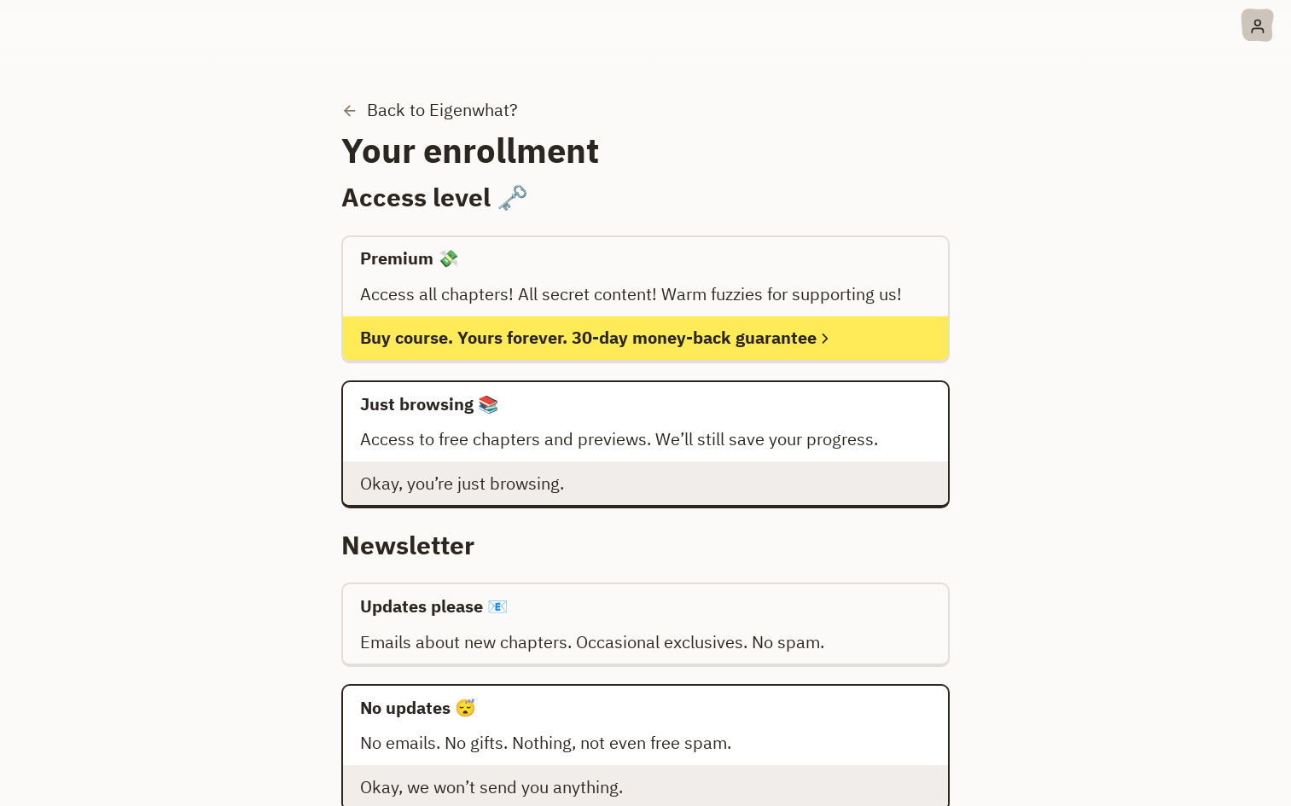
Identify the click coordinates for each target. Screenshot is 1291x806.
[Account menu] (1257, 25)
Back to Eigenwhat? (429, 109)
